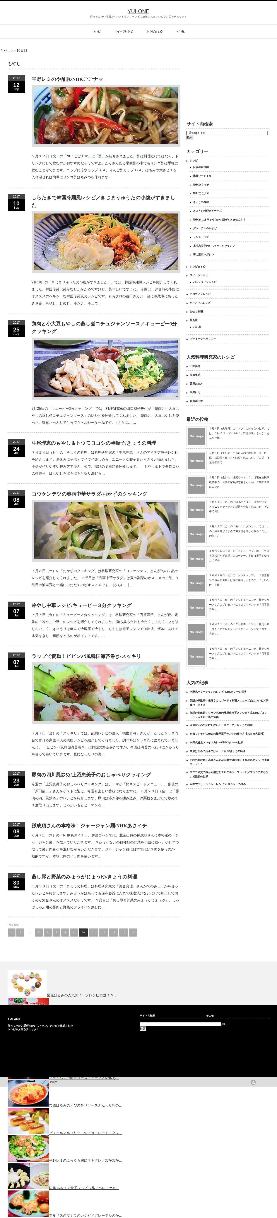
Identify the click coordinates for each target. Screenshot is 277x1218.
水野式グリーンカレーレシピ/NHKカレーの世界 (218, 784)
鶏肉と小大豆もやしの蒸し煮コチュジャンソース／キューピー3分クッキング (104, 327)
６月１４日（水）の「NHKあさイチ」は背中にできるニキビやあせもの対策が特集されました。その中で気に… (239, 506)
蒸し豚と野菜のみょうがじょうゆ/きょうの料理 (84, 877)
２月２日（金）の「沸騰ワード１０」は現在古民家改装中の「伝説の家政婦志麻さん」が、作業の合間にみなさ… (239, 482)
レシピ (96, 31)
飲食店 (194, 320)
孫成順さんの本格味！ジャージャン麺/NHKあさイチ (89, 825)
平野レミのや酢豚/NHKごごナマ (67, 79)
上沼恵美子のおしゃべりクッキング (214, 245)
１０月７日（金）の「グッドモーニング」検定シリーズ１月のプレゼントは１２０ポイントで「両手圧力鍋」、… (239, 604)
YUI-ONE (138, 11)
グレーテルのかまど (205, 228)
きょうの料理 (201, 202)
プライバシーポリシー (203, 338)
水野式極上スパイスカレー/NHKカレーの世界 (216, 742)
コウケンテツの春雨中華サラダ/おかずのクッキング (89, 494)
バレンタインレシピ (205, 282)
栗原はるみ (196, 383)
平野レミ (195, 392)
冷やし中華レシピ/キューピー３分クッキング (82, 605)
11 (93, 932)
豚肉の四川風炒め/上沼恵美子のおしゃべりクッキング (91, 774)
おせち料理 (196, 311)
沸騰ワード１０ (202, 175)
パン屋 (181, 31)
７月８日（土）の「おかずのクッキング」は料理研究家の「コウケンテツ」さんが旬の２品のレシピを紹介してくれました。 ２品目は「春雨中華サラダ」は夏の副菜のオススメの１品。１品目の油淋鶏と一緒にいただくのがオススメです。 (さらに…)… (105, 578)
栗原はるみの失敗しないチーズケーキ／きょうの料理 (221, 725)
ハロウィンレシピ (200, 294)
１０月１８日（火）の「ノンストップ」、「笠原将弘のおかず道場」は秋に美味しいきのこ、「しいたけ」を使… (239, 580)
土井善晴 (195, 366)
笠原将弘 (195, 375)
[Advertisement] (217, 84)
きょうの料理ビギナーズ (207, 210)
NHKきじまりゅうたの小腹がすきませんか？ (219, 219)
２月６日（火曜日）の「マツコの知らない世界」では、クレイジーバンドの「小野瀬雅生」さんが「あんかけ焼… (239, 433)
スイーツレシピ (124, 31)
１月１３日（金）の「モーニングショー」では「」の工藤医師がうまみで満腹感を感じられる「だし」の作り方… (239, 531)
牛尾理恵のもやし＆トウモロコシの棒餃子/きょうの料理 (94, 443)
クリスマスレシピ (200, 302)
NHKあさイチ (201, 184)
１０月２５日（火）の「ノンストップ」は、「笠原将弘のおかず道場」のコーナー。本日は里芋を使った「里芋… (239, 555)
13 (113, 932)
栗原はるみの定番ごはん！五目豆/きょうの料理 (217, 751)
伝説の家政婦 (201, 167)
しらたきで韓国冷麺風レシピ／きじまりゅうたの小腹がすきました (103, 201)
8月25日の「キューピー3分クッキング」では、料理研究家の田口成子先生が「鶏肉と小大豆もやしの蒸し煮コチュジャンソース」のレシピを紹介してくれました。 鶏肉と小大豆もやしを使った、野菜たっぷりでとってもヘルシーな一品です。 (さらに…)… (105, 415)
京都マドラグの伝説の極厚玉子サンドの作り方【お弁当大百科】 (228, 733)
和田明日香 (196, 401)
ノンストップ (201, 237)
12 (103, 932)
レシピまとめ (154, 31)
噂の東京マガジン (203, 254)
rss (253, 1082)
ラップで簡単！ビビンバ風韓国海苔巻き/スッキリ (86, 656)
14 (123, 932)
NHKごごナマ (201, 193)
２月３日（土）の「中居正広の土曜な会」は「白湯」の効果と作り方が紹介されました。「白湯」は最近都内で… (239, 457)
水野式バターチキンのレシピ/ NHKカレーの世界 (218, 691)
